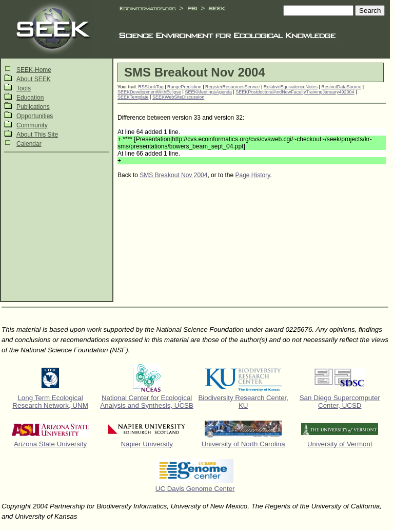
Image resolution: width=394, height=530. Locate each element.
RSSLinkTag (151, 86)
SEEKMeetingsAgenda (208, 91)
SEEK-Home (33, 69)
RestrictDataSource (341, 86)
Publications (33, 106)
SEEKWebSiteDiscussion (178, 97)
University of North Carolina (243, 444)
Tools (23, 88)
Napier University (146, 444)
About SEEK (33, 79)
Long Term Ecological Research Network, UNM (50, 401)
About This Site (37, 134)
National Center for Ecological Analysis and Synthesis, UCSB (146, 401)
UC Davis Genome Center (195, 489)
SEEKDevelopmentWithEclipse (149, 91)
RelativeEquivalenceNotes (291, 86)
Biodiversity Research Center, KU (243, 401)
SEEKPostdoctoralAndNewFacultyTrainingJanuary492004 (294, 91)
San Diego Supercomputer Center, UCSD (340, 401)
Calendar (29, 143)
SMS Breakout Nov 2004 (173, 175)
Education (30, 97)
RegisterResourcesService (232, 86)
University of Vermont (339, 444)
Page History (252, 175)
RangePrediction (184, 86)
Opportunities (34, 116)
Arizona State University (50, 444)
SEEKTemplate (133, 97)
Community (32, 125)
